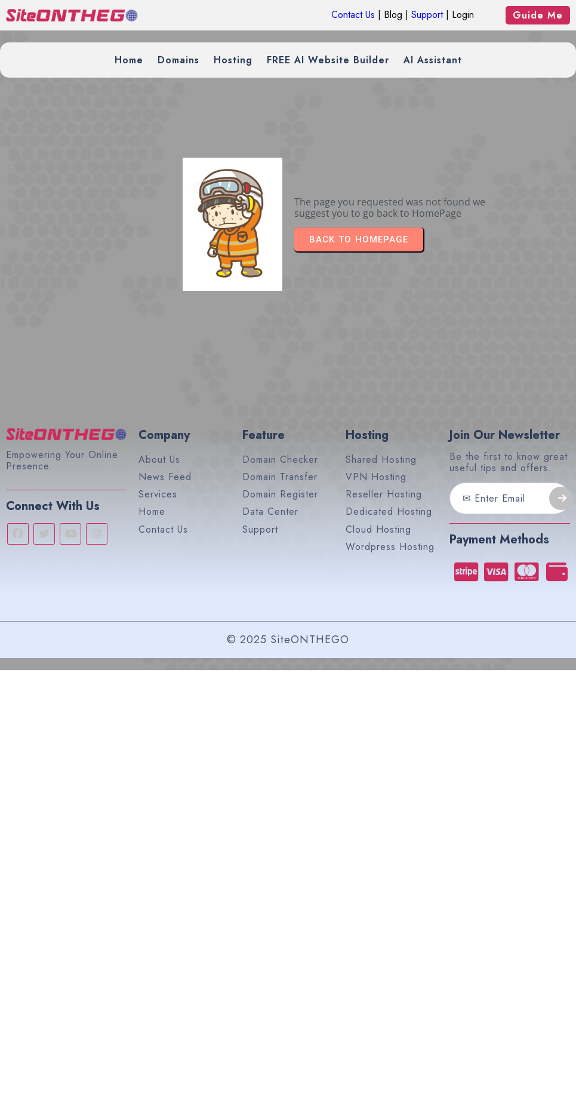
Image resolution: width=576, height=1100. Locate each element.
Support (427, 14)
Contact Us (353, 14)
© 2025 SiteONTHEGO (288, 639)
